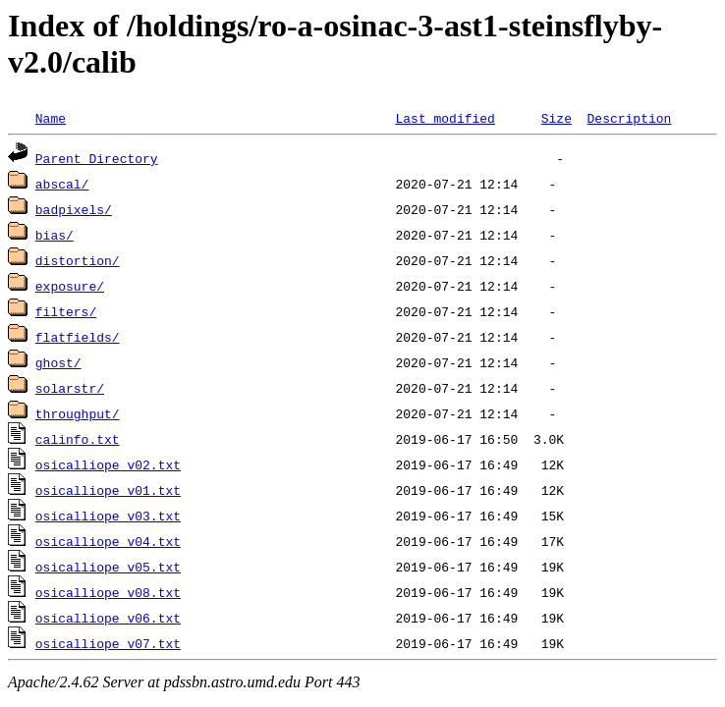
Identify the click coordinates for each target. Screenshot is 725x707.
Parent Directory (96, 158)
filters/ (65, 311)
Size (556, 118)
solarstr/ (69, 388)
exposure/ (69, 286)
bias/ (54, 235)
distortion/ (77, 260)
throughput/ (77, 413)
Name (50, 118)
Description (628, 118)
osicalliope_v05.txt (108, 566)
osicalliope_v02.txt (108, 464)
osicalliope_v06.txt (108, 617)
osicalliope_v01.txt (108, 490)
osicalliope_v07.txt (108, 643)
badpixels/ (73, 209)
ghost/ (58, 362)
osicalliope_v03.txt (108, 515)
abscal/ (62, 183)
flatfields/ (77, 337)
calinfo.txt (77, 439)
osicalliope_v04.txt (108, 541)
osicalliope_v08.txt (108, 592)
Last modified (444, 118)
